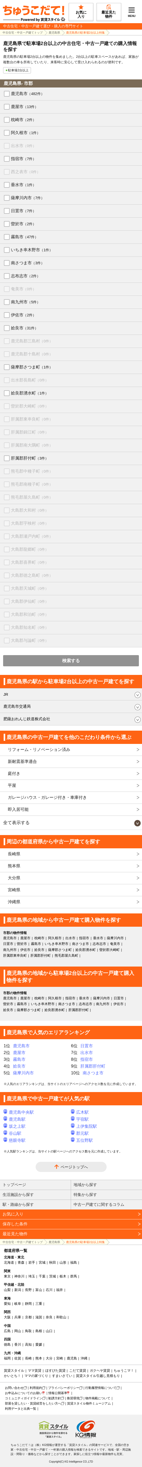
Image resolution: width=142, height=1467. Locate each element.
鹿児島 (72, 1358)
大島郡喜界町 (30, 562)
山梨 (7, 1290)
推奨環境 (73, 1398)
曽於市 (23, 224)
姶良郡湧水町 (30, 393)
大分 (49, 1358)
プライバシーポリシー (63, 1388)
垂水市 (23, 185)
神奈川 (19, 1276)
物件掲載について (97, 1398)
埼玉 (31, 1276)
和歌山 (61, 1317)
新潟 (17, 1290)
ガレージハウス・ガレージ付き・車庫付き (47, 797)
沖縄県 (14, 902)
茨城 (52, 1276)
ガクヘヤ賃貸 (100, 1370)
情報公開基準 (57, 1393)
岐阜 (17, 1304)
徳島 (7, 1344)
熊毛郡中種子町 (32, 471)
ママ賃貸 (34, 1370)
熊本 (38, 1358)
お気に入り (13, 1214)
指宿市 (23, 158)
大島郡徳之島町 (32, 575)
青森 (21, 1262)
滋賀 (38, 1317)
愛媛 (38, 1344)
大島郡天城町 (30, 588)
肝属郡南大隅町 (32, 445)
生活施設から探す (18, 1194)
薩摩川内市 (27, 198)
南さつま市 (27, 263)
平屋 (12, 785)
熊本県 (14, 866)
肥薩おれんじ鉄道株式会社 (26, 719)
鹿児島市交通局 (17, 706)
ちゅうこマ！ (124, 1370)
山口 (49, 1331)
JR (5, 694)
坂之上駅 (14, 1126)
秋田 (52, 1262)
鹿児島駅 (14, 1119)
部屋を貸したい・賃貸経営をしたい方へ (33, 1403)
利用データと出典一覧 (20, 1408)
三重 (38, 1304)
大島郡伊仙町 (30, 601)
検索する (71, 660)
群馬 (73, 1276)
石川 (49, 1290)
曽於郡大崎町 (30, 406)
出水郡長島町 (30, 380)
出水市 (23, 145)
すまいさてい (62, 1376)
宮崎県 (14, 890)
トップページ (14, 1184)
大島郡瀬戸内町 (32, 536)
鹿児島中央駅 (19, 1112)
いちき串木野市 (32, 250)
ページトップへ (74, 1167)
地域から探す (85, 1184)
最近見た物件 (15, 1234)
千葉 (42, 1276)
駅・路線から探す (18, 1204)
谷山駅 (12, 1133)
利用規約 (36, 1388)
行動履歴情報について (101, 1388)
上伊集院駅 (84, 1126)
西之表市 (25, 172)
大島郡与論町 (30, 640)
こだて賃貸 (77, 1370)
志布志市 (25, 276)
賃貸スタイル (14, 1370)
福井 (59, 1290)
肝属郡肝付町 (30, 458)
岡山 (17, 1331)
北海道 (9, 1262)
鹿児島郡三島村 (32, 341)
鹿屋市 (24, 106)
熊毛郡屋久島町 (32, 497)
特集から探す (85, 1194)
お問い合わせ (14, 1388)
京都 (28, 1317)
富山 (38, 1290)
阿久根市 (25, 132)
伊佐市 (23, 315)
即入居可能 (18, 809)
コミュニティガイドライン (23, 1398)
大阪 (7, 1317)
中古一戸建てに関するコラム (99, 1204)
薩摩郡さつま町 (32, 367)
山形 (63, 1262)
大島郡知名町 (30, 627)
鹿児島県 (54, 32)
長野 (28, 1290)
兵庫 (17, 1317)
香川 (17, 1344)
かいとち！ (12, 1376)
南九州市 (25, 302)
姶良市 (24, 328)
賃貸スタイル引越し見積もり (98, 1376)
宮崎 (59, 1358)
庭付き (14, 773)
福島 (73, 1262)
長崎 (28, 1358)
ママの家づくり (36, 1376)
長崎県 (14, 854)
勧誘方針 (54, 1398)
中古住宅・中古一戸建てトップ (23, 32)
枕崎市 (23, 119)
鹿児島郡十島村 (32, 354)
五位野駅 (82, 1140)
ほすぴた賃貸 (55, 1370)
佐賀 (17, 1358)
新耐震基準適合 (22, 761)
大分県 (14, 878)
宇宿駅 (80, 1119)
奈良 (49, 1317)
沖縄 (84, 1358)
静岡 (28, 1304)
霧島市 (24, 237)
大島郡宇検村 (30, 523)
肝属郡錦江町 (30, 432)
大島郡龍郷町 (30, 549)
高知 (28, 1344)
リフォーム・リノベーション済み (39, 749)
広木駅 (80, 1112)
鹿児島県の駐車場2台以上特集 (85, 32)
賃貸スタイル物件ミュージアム (89, 1403)
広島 (7, 1331)
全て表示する (16, 822)
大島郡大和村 (30, 510)
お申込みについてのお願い (23, 1393)
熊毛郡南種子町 (32, 484)
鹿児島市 (27, 93)
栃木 (63, 1276)
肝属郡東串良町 (32, 419)
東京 (7, 1276)
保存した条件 (15, 1224)
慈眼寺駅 (14, 1140)
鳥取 (28, 1331)
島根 (38, 1331)
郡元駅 (80, 1133)
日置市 (23, 211)
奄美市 (23, 289)
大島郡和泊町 (30, 614)
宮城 (42, 1262)
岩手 (31, 1262)
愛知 (7, 1304)
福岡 (7, 1358)
